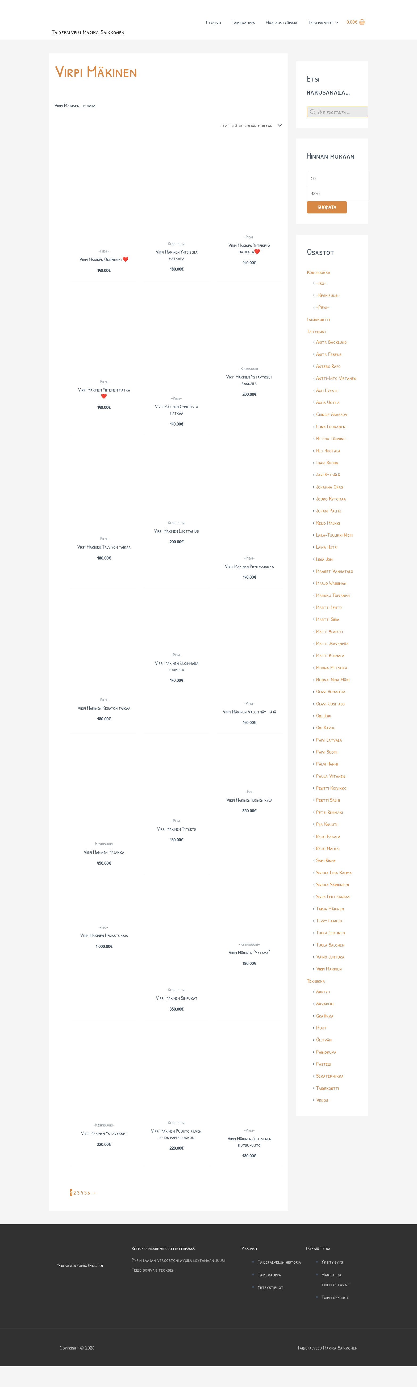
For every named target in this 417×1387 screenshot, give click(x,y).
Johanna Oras (329, 487)
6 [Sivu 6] (89, 1213)
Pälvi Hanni (327, 763)
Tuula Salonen (330, 942)
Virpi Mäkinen (329, 966)
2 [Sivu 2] (74, 1213)
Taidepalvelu (322, 23)
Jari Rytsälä (328, 476)
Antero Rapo (328, 368)
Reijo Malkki (328, 846)
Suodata (327, 210)
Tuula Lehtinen (330, 930)
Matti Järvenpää (332, 643)
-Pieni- (322, 309)
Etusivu (213, 23)
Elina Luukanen (330, 428)
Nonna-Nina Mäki (332, 679)
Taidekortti (327, 1084)
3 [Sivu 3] (78, 1213)
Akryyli (323, 989)
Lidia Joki (324, 559)
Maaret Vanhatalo (334, 571)
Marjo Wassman (331, 583)
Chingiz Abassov (331, 416)
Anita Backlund (331, 344)
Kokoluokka (318, 275)
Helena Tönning (330, 440)
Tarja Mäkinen (330, 906)
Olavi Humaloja (330, 691)
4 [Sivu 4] (82, 1213)
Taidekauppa (243, 23)
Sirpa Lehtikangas (333, 894)
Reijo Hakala (328, 834)
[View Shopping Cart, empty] (355, 23)
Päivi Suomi (326, 751)
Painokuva (326, 1048)
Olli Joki (323, 715)
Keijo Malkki (328, 523)
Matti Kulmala (330, 655)
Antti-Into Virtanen (336, 380)
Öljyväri (324, 1036)
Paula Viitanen (330, 775)
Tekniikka (316, 978)
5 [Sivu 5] (85, 1213)
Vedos (322, 1096)
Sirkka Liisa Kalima (334, 870)
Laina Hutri (326, 547)
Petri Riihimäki (329, 810)
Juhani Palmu (328, 511)
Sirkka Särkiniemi (332, 882)
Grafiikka (324, 1012)
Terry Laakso (329, 918)
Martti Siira (327, 619)
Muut (321, 1024)
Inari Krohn (327, 464)
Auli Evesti (326, 392)
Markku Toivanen (333, 595)
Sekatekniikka (330, 1072)
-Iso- (321, 285)
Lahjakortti (318, 321)
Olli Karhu (325, 727)
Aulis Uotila (328, 404)
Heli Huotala (328, 452)
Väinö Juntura (330, 954)
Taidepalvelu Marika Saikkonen (90, 34)
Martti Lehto (329, 607)
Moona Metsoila (331, 667)
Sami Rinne (326, 858)
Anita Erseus (328, 356)
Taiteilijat (317, 333)
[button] (335, 23)
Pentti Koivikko (331, 787)
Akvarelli (324, 1000)
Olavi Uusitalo (330, 703)
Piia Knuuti (326, 822)
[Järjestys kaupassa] (249, 128)
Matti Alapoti (329, 631)
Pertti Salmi (328, 798)
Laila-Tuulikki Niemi (334, 535)
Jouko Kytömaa (331, 499)
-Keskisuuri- (328, 297)
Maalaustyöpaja (281, 23)
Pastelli (323, 1060)
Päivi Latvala (329, 739)
